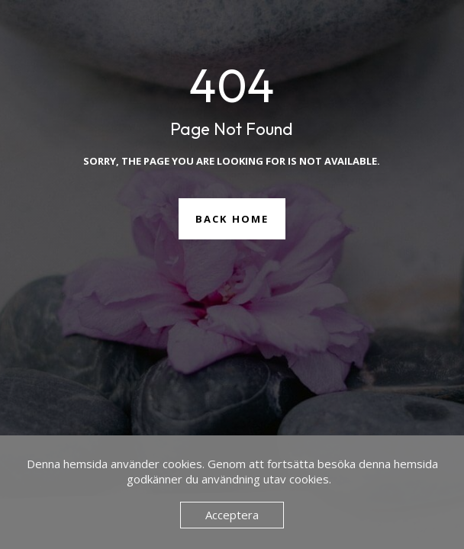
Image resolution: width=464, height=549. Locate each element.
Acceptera (232, 514)
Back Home (232, 219)
